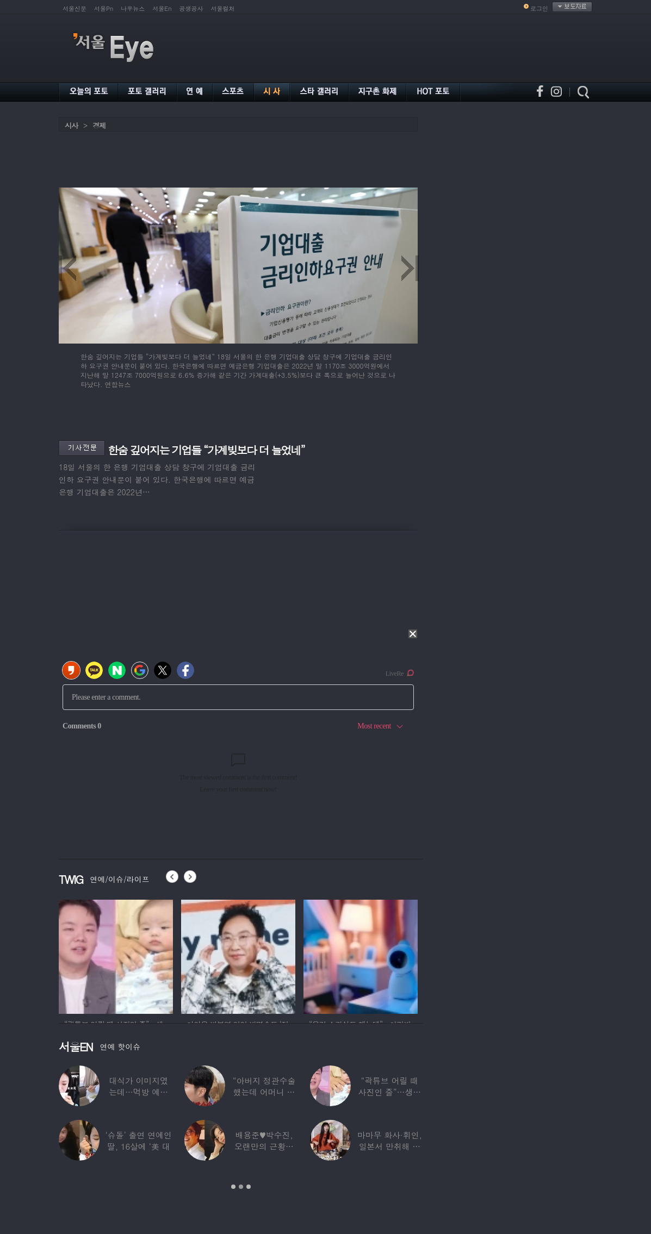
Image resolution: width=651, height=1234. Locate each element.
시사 (71, 125)
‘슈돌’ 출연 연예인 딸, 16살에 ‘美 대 (139, 1140)
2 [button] (241, 1187)
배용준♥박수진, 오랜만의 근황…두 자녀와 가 (264, 1146)
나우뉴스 (133, 8)
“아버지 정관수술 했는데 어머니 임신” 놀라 (264, 1092)
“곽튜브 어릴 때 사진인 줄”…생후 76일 (389, 1092)
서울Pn (103, 8)
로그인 (539, 8)
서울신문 (74, 8)
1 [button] (233, 1187)
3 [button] (248, 1187)
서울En (161, 8)
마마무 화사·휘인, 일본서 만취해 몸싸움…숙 (389, 1146)
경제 (99, 125)
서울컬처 (223, 8)
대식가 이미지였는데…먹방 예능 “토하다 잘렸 (138, 1092)
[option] (116, 955)
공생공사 (191, 8)
